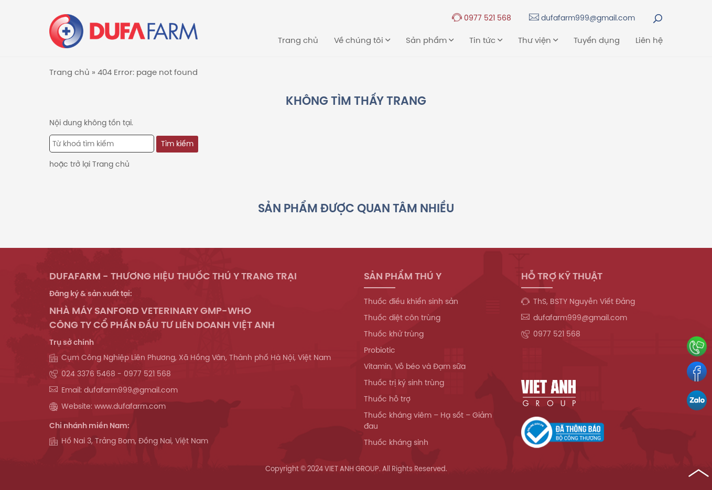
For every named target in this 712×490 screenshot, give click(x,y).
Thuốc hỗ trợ (387, 399)
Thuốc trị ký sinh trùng (404, 382)
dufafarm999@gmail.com (582, 18)
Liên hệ (649, 40)
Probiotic (379, 350)
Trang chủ (298, 40)
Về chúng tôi (362, 40)
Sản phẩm (430, 40)
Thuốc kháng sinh (396, 442)
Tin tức (485, 40)
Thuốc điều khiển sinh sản (411, 301)
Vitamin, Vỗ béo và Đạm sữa (415, 366)
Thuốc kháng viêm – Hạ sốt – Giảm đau (428, 420)
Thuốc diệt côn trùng (402, 317)
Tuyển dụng (597, 40)
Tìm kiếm (177, 143)
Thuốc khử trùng (394, 334)
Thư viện (538, 40)
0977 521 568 (481, 18)
